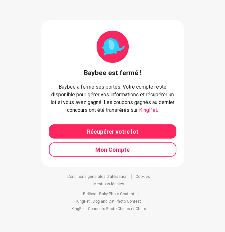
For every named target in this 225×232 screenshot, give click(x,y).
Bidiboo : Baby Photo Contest (108, 194)
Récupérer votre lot (112, 131)
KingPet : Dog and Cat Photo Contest (108, 201)
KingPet (148, 110)
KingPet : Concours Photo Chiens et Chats (108, 209)
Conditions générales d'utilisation (97, 176)
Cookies (143, 176)
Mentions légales (108, 184)
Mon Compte (112, 149)
